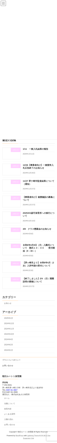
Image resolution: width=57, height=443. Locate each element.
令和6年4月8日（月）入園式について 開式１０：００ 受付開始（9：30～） (39, 248)
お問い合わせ (7, 366)
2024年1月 (8, 350)
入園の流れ (8, 419)
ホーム (7, 398)
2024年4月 (8, 339)
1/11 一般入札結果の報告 (35, 149)
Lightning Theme (33, 435)
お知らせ (7, 303)
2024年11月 (9, 329)
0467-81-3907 (11, 390)
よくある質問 (9, 414)
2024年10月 (9, 334)
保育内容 (7, 409)
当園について (9, 403)
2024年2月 (8, 345)
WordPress (19, 435)
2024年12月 (9, 323)
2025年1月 (8, 318)
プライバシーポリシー (11, 360)
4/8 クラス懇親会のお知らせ (37, 229)
